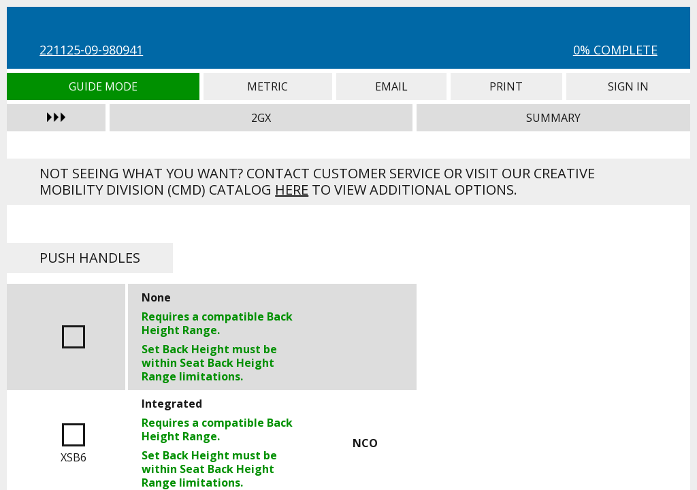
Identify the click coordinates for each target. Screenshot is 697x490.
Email (391, 86)
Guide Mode (103, 86)
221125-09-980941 (91, 50)
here (291, 189)
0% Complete (615, 50)
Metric (268, 86)
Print (506, 86)
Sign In (628, 86)
